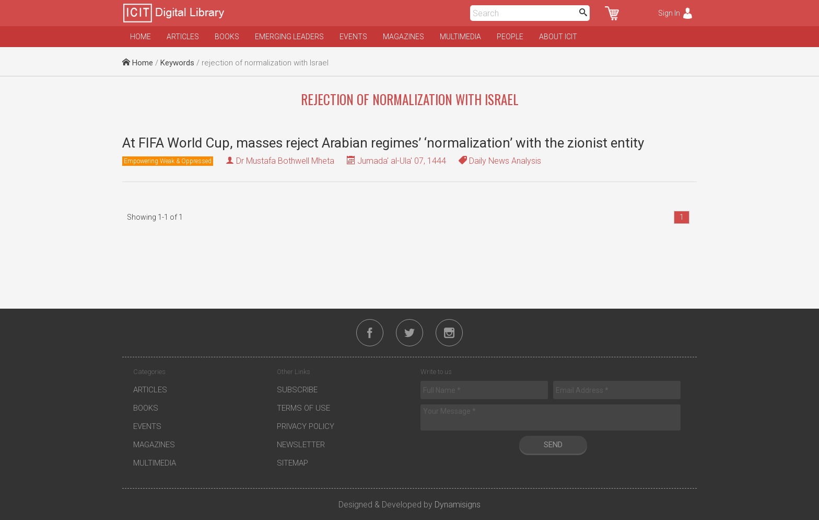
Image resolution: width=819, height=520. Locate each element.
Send (553, 444)
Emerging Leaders (289, 36)
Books (227, 36)
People (510, 36)
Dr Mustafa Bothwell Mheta (285, 161)
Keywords (177, 62)
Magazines (403, 36)
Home (140, 36)
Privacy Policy (305, 426)
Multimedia (460, 36)
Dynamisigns (458, 505)
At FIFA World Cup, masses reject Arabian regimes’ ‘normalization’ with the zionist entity (383, 143)
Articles (183, 36)
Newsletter (301, 444)
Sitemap (292, 463)
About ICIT (558, 36)
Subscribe (297, 389)
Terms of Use (303, 408)
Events (353, 36)
